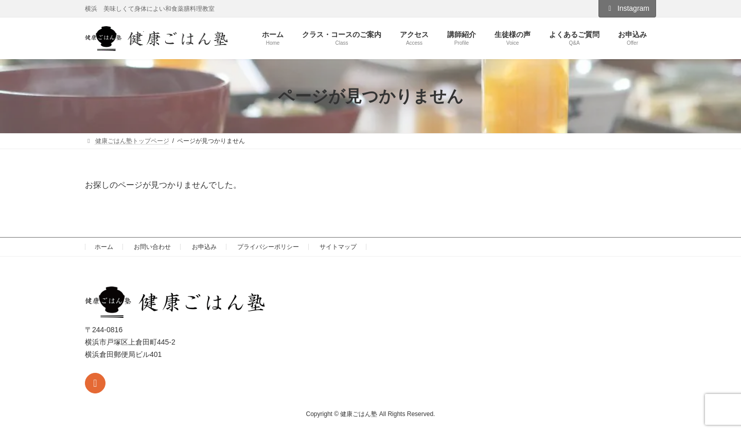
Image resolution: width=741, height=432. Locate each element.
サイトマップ (338, 246)
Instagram (627, 8)
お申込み (204, 246)
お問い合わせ (152, 246)
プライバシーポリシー (268, 246)
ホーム (104, 246)
